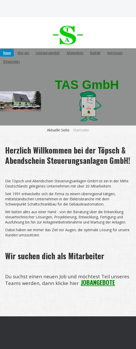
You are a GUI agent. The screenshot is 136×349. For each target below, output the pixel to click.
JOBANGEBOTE (98, 282)
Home (7, 52)
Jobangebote (74, 52)
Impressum (114, 52)
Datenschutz (11, 61)
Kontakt (95, 52)
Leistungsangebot (48, 52)
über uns (23, 52)
